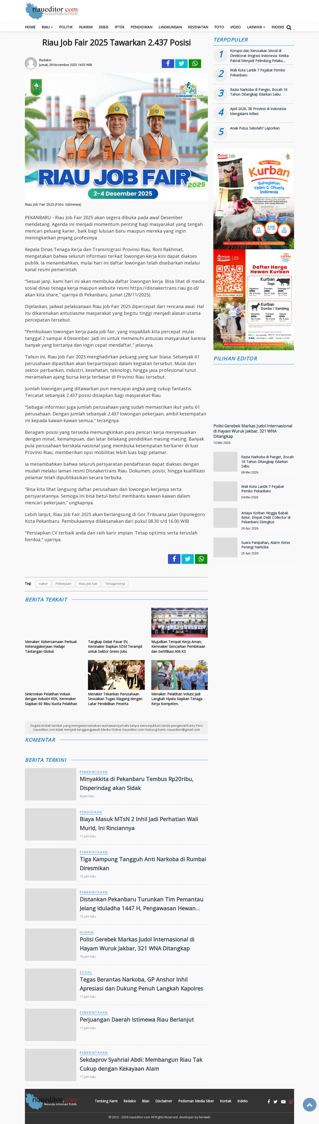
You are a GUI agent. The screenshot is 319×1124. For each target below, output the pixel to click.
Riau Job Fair (88, 583)
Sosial (86, 972)
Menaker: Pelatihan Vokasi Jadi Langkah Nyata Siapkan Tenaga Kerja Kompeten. (176, 699)
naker (43, 583)
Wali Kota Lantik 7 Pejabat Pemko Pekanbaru (262, 488)
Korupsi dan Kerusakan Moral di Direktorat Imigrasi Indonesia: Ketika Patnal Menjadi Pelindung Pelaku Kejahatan (259, 58)
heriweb (204, 1117)
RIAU (46, 27)
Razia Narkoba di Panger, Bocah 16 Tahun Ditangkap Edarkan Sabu (258, 92)
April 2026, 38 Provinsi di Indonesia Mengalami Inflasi (258, 111)
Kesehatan (198, 27)
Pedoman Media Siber (196, 1101)
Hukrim (85, 27)
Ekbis (103, 27)
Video (235, 27)
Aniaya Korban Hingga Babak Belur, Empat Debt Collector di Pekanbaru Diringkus (265, 517)
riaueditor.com (139, 1117)
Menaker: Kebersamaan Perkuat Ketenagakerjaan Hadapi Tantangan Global (51, 646)
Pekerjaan (63, 583)
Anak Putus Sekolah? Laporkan (255, 128)
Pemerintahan (94, 772)
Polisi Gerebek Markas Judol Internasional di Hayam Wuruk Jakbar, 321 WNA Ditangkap (252, 431)
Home (30, 27)
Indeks (277, 27)
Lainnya (254, 27)
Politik (66, 27)
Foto (219, 27)
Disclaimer (163, 1101)
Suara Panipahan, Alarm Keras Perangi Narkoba (265, 544)
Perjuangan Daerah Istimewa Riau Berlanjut (137, 1019)
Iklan (145, 1101)
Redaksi (129, 1101)
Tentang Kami (106, 1101)
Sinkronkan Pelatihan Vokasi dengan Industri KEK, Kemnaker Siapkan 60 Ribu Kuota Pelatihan (51, 699)
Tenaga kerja (115, 583)
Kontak (225, 1101)
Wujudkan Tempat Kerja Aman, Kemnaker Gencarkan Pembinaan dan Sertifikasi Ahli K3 (178, 646)
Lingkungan (170, 27)
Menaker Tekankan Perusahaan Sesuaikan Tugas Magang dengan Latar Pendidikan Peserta (115, 699)
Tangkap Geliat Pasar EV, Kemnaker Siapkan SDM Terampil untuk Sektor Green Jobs (115, 646)
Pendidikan (141, 27)
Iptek (119, 27)
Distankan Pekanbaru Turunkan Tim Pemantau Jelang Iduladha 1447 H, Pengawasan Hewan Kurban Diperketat (141, 907)
